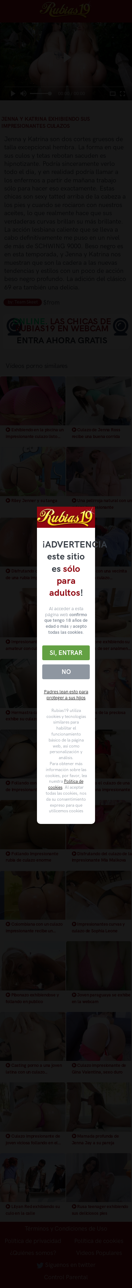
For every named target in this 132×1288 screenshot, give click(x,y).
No (66, 672)
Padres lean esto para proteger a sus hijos (66, 694)
